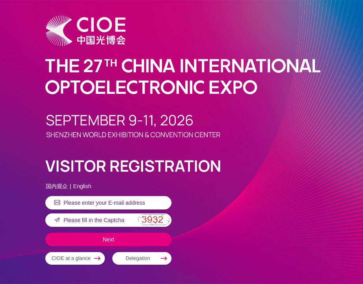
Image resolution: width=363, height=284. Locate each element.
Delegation (138, 258)
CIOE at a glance (71, 258)
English (82, 186)
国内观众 (57, 186)
